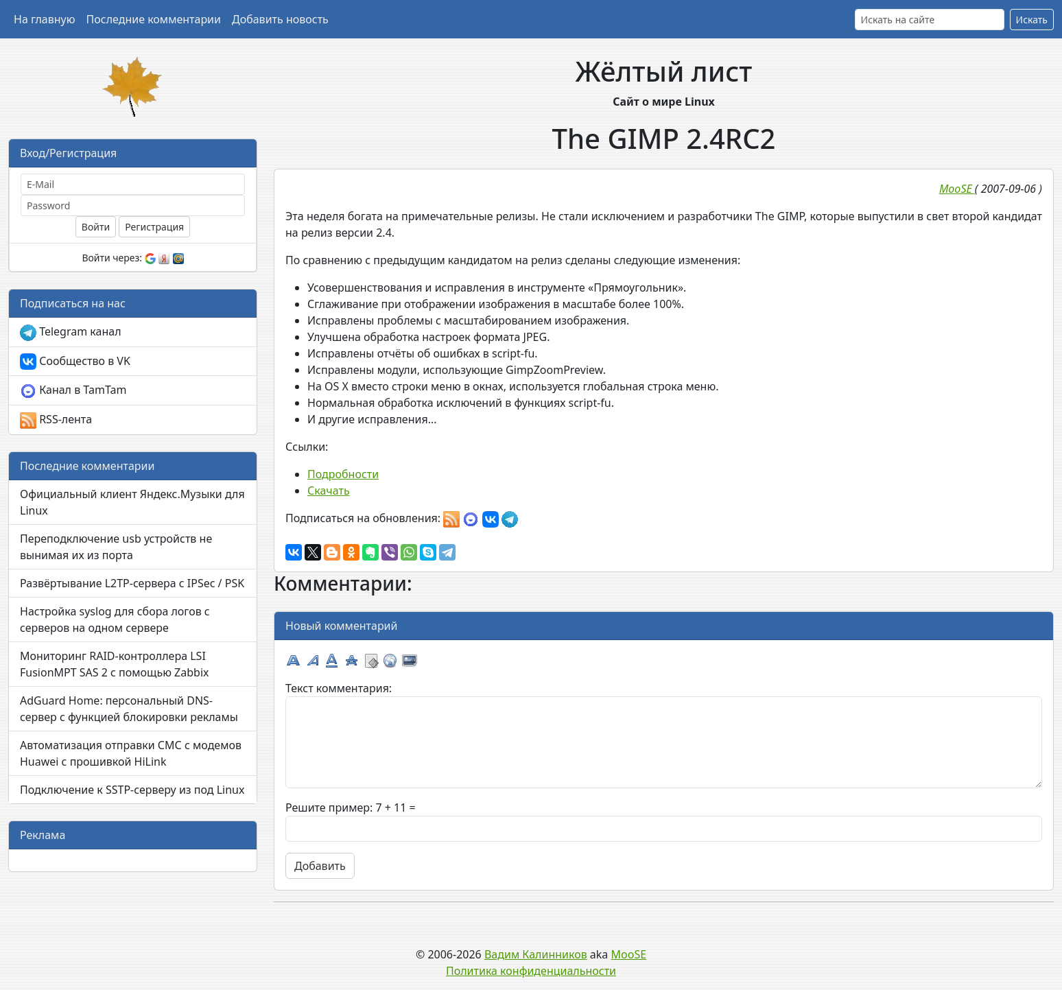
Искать (1032, 19)
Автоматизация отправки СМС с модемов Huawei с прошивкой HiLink (130, 753)
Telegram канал (70, 332)
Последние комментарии (153, 19)
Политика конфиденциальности (531, 970)
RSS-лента (56, 420)
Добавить (320, 865)
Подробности (343, 474)
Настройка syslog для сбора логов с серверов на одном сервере (115, 619)
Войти (96, 226)
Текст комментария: (338, 688)
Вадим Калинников (535, 954)
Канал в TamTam (73, 390)
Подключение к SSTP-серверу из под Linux (132, 789)
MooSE (629, 954)
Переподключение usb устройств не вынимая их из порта (116, 547)
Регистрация (154, 226)
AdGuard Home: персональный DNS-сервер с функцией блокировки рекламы (129, 708)
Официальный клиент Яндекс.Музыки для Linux (132, 502)
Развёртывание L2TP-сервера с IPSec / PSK (132, 583)
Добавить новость (280, 19)
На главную (44, 19)
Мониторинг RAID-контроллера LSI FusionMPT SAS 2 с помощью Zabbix (114, 664)
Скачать (328, 490)
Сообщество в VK (75, 361)
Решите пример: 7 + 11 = (350, 807)
